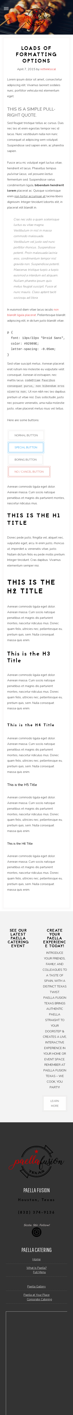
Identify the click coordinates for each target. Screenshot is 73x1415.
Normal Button (26, 435)
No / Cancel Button (29, 471)
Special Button (26, 447)
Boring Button (26, 459)
